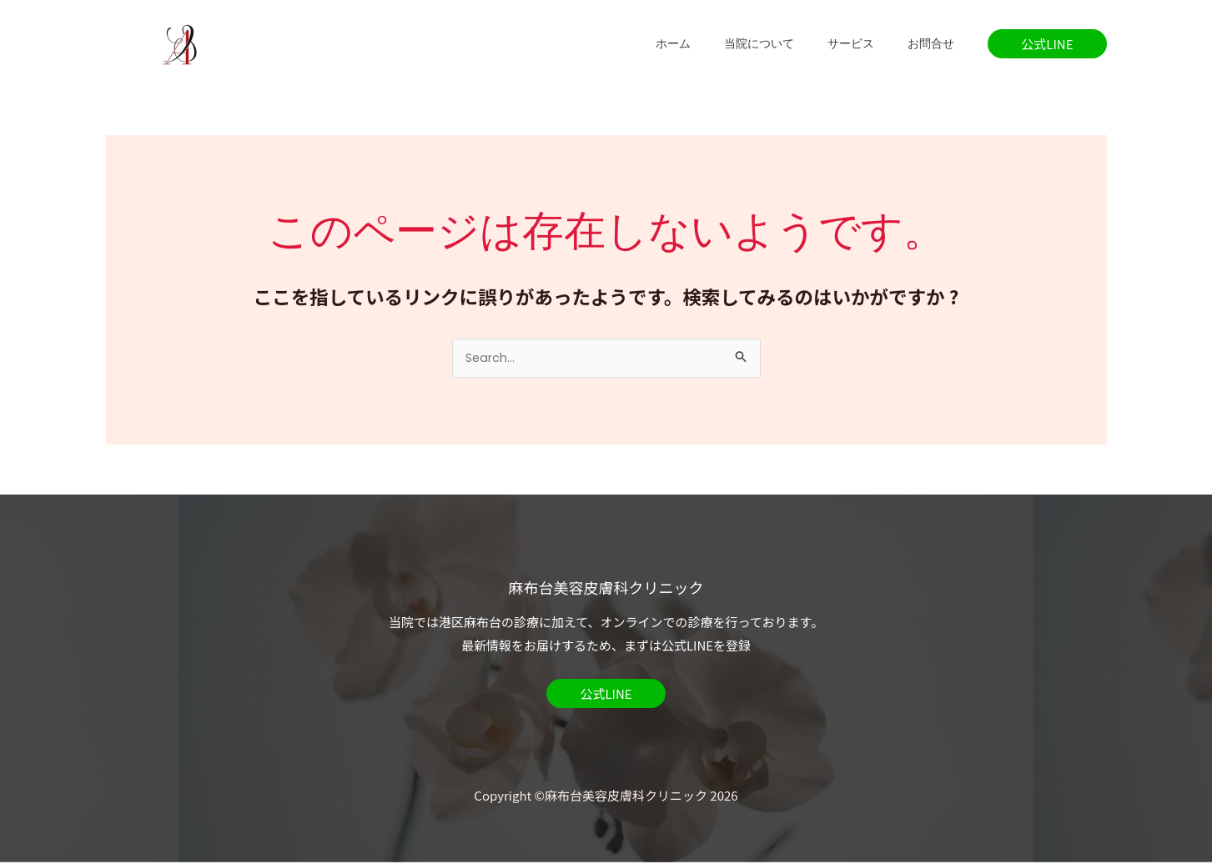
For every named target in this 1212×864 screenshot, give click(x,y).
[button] (1047, 43)
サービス (865, 43)
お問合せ (936, 43)
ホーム (708, 43)
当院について (784, 43)
